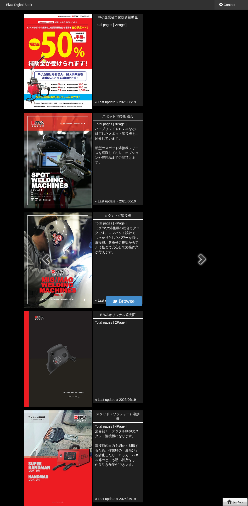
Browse (124, 301)
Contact (227, 5)
